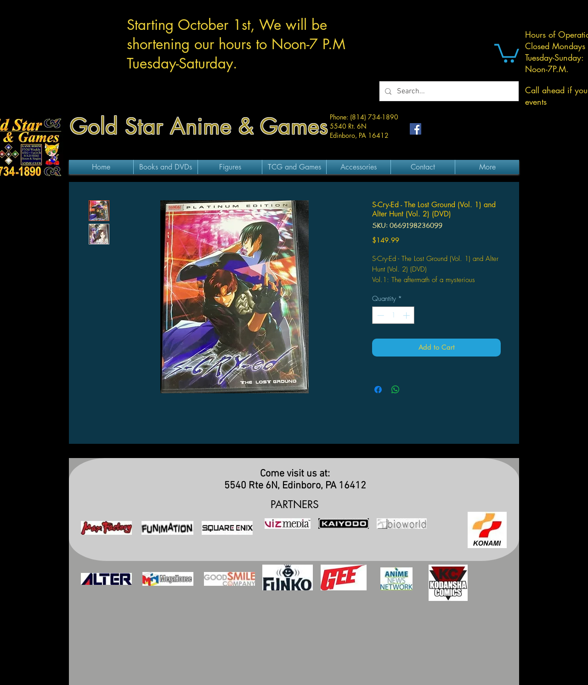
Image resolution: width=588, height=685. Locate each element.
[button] (506, 52)
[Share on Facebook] (378, 389)
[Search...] (448, 91)
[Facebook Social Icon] (415, 129)
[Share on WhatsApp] (395, 389)
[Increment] (407, 315)
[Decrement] (379, 315)
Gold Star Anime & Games (199, 126)
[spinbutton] (393, 315)
